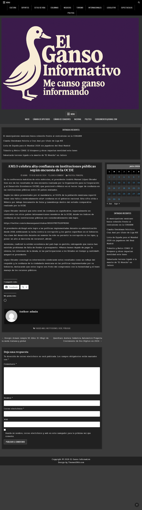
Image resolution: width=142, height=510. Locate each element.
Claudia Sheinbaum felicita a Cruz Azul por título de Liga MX (33, 140)
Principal (79, 175)
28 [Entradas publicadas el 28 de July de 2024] (139, 193)
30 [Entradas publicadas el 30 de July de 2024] (114, 199)
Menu (8, 2)
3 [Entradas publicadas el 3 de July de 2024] (119, 177)
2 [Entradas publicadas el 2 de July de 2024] (114, 177)
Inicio (27, 119)
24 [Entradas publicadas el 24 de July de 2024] (119, 193)
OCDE (60, 328)
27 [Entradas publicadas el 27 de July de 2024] (134, 193)
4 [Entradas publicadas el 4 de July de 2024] (124, 177)
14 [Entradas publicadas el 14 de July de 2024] (139, 182)
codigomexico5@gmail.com (106, 119)
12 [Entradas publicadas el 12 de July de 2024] (129, 182)
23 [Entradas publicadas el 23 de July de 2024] (114, 193)
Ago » (117, 203)
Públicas (66, 328)
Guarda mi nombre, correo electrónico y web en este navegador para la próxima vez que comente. (48, 435)
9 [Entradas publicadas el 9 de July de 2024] (114, 182)
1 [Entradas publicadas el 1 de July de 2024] (109, 177)
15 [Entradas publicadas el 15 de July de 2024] (109, 188)
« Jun (109, 203)
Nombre (8, 398)
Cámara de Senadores (62, 119)
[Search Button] (139, 2)
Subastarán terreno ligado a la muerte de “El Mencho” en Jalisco (35, 155)
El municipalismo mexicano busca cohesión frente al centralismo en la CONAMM (42, 136)
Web (6, 419)
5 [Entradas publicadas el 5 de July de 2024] (129, 177)
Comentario (10, 364)
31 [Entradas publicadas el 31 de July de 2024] (119, 199)
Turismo (79, 7)
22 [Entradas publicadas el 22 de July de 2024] (109, 193)
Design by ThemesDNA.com (71, 462)
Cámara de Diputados (41, 119)
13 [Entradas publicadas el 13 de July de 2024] (134, 182)
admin (25, 175)
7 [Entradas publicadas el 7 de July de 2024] (138, 177)
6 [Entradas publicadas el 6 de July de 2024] (133, 177)
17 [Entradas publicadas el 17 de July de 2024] (119, 188)
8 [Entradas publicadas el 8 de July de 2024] (109, 182)
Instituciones (52, 328)
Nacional (77, 119)
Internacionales (95, 7)
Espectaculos (126, 7)
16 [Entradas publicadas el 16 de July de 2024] (114, 188)
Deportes (25, 7)
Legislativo (111, 7)
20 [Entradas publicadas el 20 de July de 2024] (134, 188)
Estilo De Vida (39, 7)
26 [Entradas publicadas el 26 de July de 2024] (129, 193)
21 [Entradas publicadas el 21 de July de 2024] (139, 188)
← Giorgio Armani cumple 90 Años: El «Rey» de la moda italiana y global (25, 340)
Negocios (67, 7)
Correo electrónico (14, 408)
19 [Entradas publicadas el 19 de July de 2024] (129, 188)
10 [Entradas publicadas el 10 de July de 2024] (119, 182)
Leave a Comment (57, 175)
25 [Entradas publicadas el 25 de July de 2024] (124, 193)
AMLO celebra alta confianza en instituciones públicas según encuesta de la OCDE (52, 168)
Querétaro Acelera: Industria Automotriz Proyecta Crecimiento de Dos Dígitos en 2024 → (77, 340)
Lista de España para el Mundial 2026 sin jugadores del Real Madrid (36, 145)
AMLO (43, 328)
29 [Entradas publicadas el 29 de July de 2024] (109, 199)
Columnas (55, 7)
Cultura (13, 7)
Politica (71, 13)
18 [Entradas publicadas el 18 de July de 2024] (124, 188)
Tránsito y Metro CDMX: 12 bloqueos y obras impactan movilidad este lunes (40, 150)
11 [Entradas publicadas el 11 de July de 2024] (124, 182)
